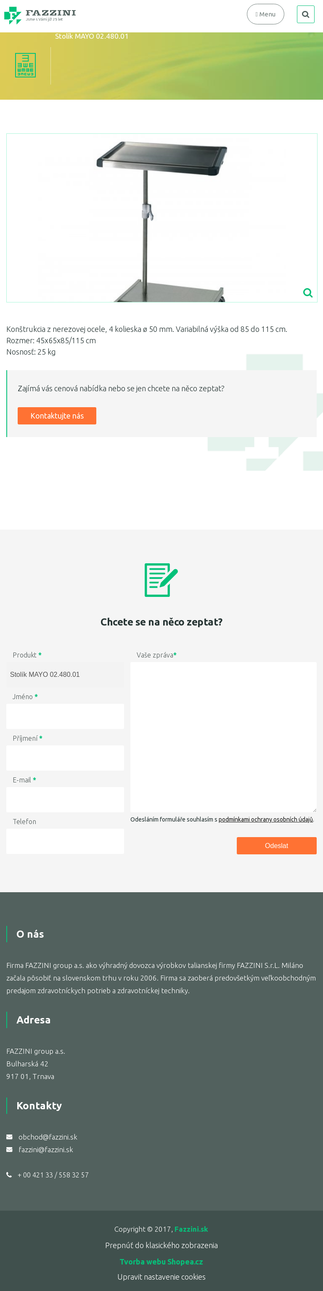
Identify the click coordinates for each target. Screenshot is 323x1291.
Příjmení (27, 738)
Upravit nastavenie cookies (161, 1276)
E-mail (24, 780)
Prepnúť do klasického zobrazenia (161, 1245)
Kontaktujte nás (57, 415)
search (306, 14)
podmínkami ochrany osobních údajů (266, 819)
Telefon (24, 821)
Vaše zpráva (157, 655)
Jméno (25, 696)
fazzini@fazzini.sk (46, 1149)
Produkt (27, 655)
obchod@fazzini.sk (48, 1137)
